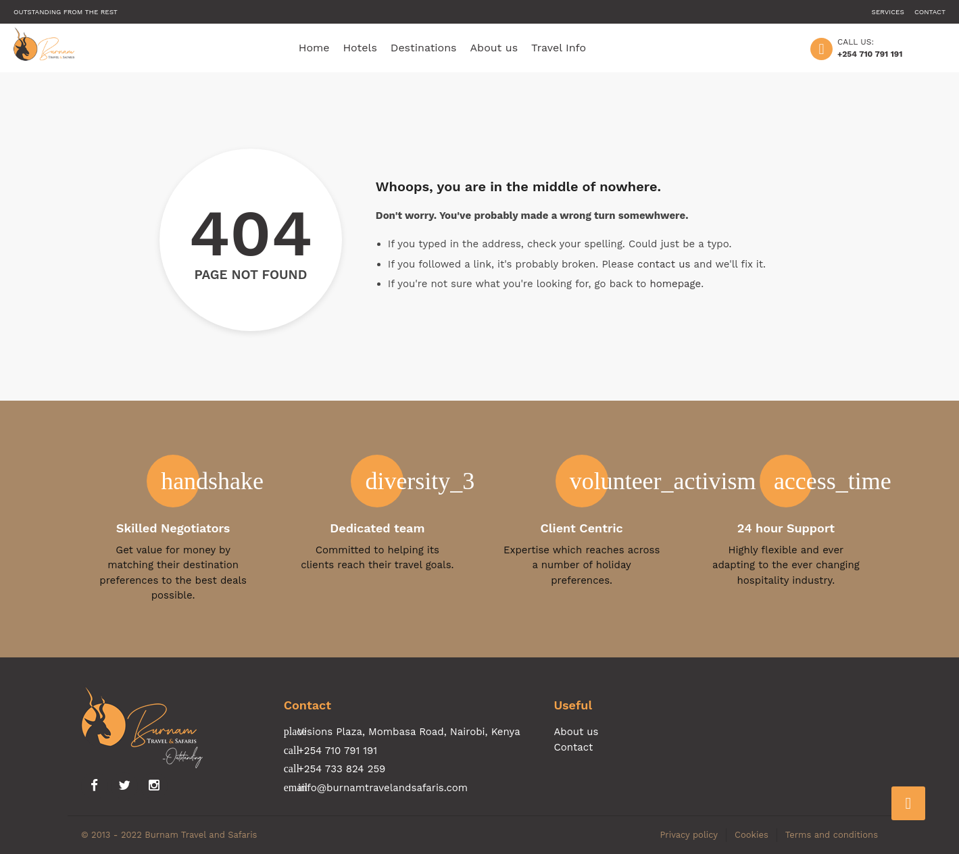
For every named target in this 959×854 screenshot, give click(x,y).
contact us (663, 264)
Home (314, 47)
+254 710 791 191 (869, 54)
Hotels (360, 47)
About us (494, 47)
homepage (675, 284)
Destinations (424, 47)
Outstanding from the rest (66, 12)
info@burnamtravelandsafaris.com (383, 788)
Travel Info (558, 47)
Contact (929, 12)
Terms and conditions (831, 835)
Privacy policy (689, 835)
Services (888, 12)
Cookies (751, 835)
